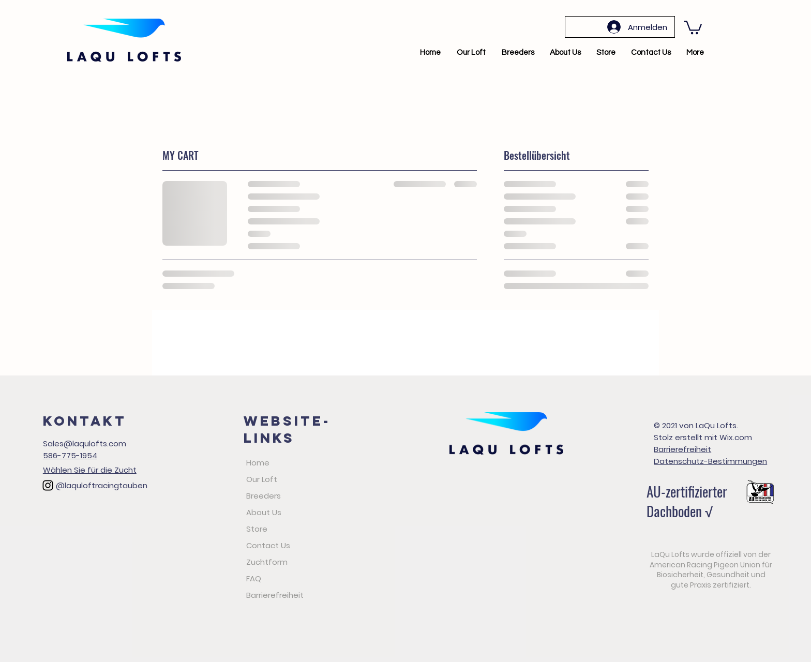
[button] (693, 26)
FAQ (253, 578)
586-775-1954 (70, 455)
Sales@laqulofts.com (84, 443)
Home (257, 462)
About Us (263, 512)
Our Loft (261, 479)
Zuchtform (267, 561)
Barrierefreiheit (275, 595)
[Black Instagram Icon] (48, 485)
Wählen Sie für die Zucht (90, 469)
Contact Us (268, 545)
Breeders (263, 495)
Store (256, 528)
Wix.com (735, 437)
